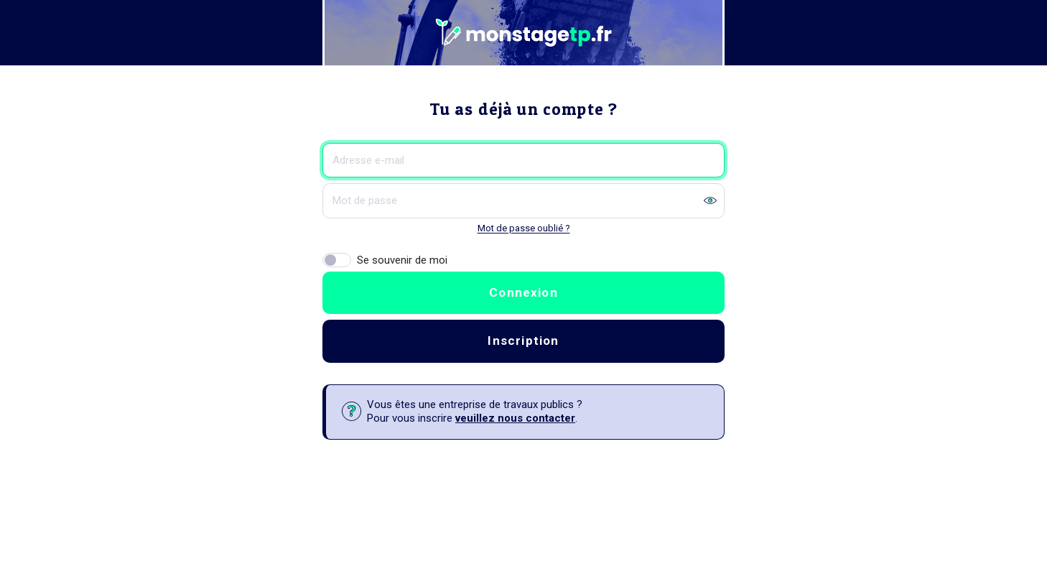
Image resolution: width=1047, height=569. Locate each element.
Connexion (523, 292)
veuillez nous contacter (515, 418)
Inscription (523, 340)
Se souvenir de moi (402, 260)
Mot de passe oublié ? (524, 228)
